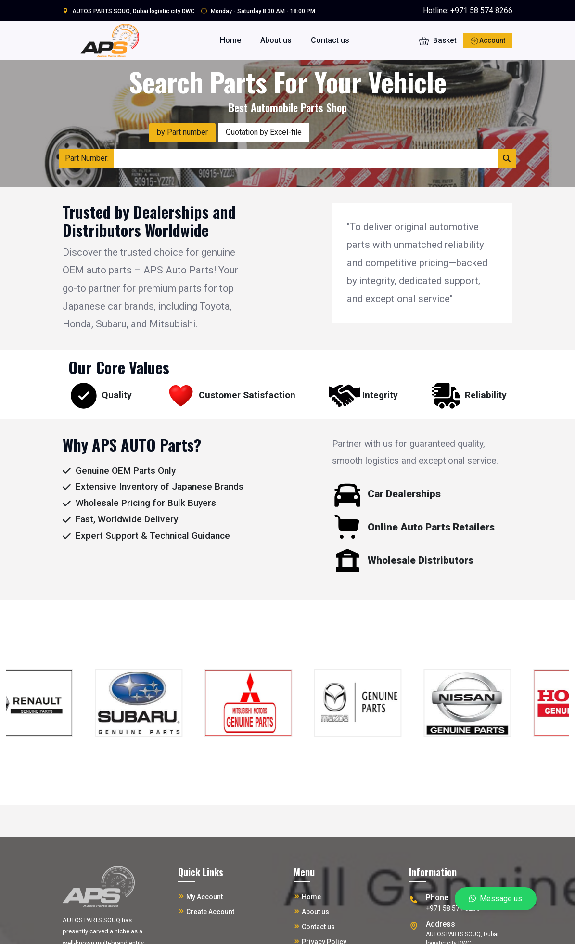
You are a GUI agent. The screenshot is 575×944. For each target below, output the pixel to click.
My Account (204, 897)
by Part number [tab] (182, 132)
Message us (495, 898)
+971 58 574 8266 (481, 10)
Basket (438, 40)
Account (488, 41)
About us (276, 40)
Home (230, 40)
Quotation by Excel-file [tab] (264, 132)
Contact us (330, 40)
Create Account (210, 912)
